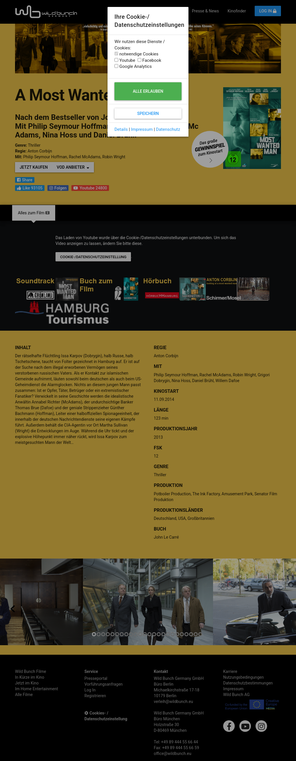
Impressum (142, 129)
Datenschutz (168, 129)
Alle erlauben (148, 91)
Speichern (148, 113)
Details (121, 129)
